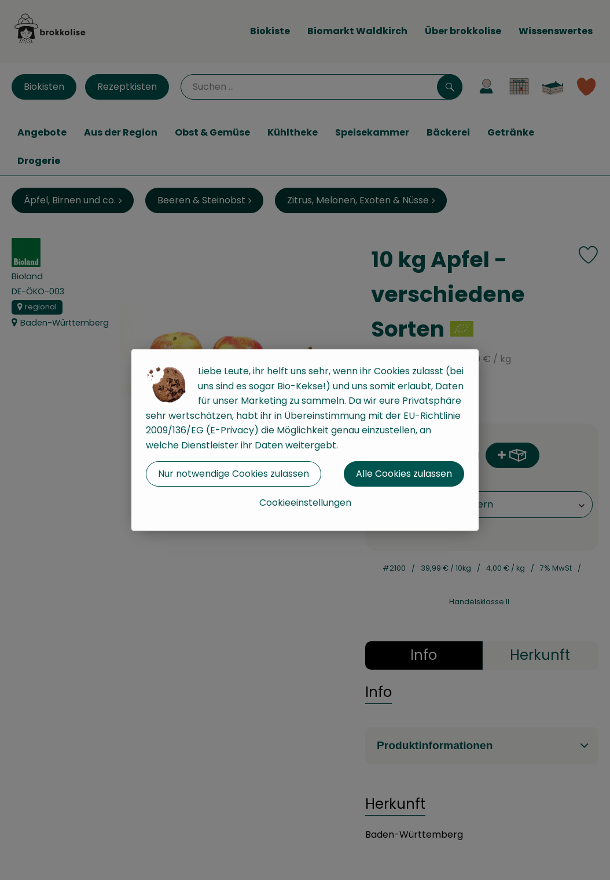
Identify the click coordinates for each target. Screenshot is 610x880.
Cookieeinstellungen (305, 502)
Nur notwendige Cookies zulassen (233, 473)
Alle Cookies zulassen (404, 473)
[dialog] (305, 440)
